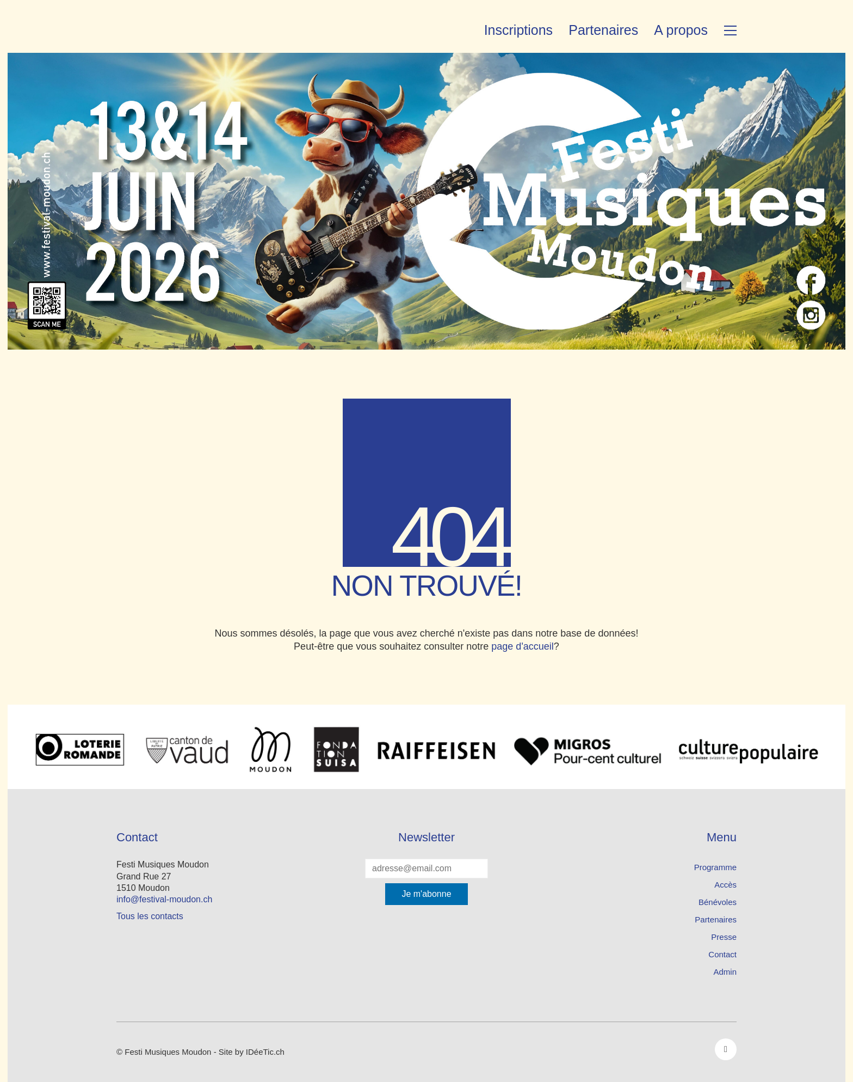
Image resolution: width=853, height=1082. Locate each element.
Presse (724, 937)
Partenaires (716, 919)
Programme (715, 867)
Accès (725, 884)
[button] (730, 30)
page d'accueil (522, 646)
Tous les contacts (149, 916)
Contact (722, 954)
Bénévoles (718, 902)
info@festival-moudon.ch (164, 899)
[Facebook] (726, 1049)
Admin (725, 971)
